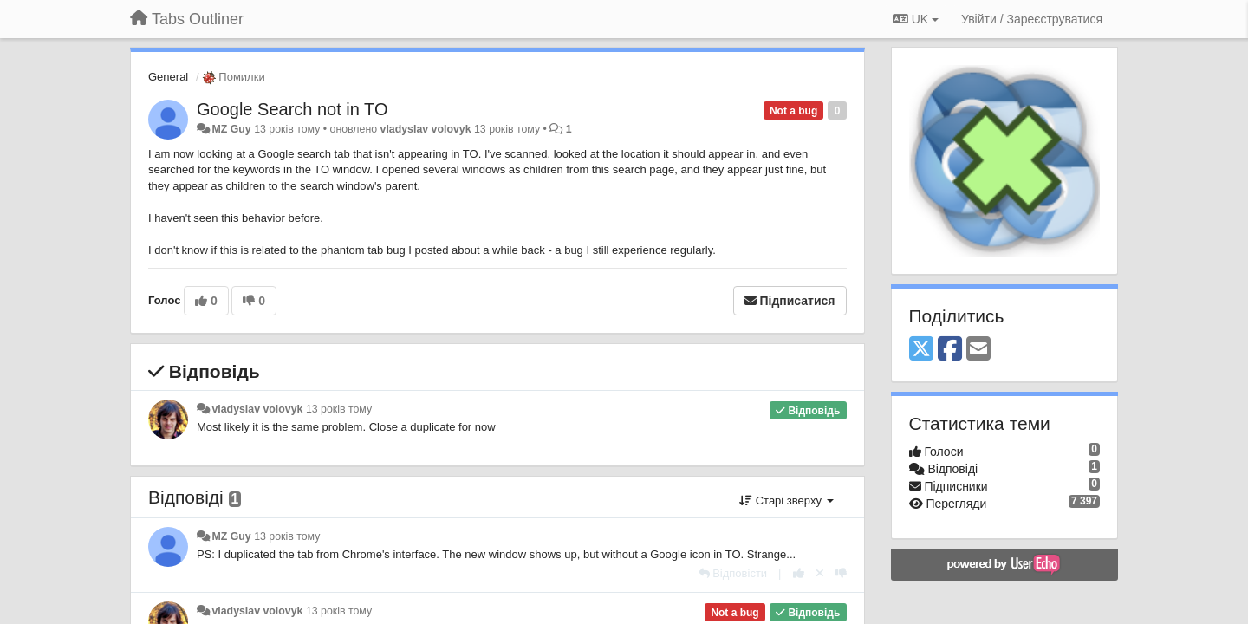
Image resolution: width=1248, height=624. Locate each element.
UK (916, 19)
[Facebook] (950, 350)
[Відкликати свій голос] (820, 573)
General (168, 76)
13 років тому (339, 409)
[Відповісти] (733, 573)
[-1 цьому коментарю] (841, 573)
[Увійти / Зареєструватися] (1031, 19)
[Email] (978, 350)
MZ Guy (230, 129)
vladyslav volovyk (425, 129)
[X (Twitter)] (921, 350)
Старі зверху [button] (786, 500)
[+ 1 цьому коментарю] (798, 573)
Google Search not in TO (292, 109)
